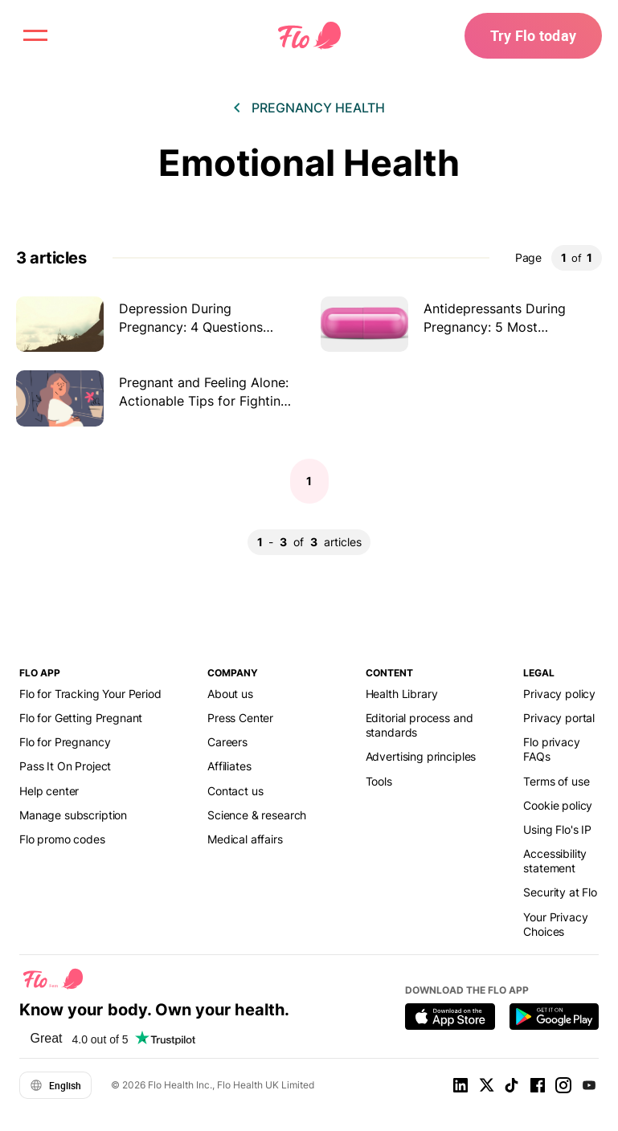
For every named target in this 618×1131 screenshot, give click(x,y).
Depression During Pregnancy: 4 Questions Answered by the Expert (193, 326)
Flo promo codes (62, 839)
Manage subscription (73, 815)
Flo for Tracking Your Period (90, 693)
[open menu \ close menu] (35, 35)
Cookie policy (557, 805)
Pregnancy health (318, 108)
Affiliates (229, 766)
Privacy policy (559, 693)
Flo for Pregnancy (64, 742)
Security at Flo (560, 892)
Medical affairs (245, 839)
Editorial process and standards (419, 725)
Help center (49, 791)
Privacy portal (559, 718)
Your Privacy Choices (555, 924)
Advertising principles (421, 756)
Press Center (240, 718)
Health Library (402, 693)
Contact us (235, 791)
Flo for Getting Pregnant (80, 718)
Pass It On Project (65, 766)
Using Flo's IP (557, 829)
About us (230, 693)
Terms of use (556, 781)
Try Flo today (533, 35)
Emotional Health (309, 163)
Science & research (256, 815)
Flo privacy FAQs (551, 749)
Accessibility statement (555, 861)
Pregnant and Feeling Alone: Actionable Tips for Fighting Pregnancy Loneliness (204, 400)
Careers (227, 742)
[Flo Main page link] (309, 36)
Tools (379, 781)
